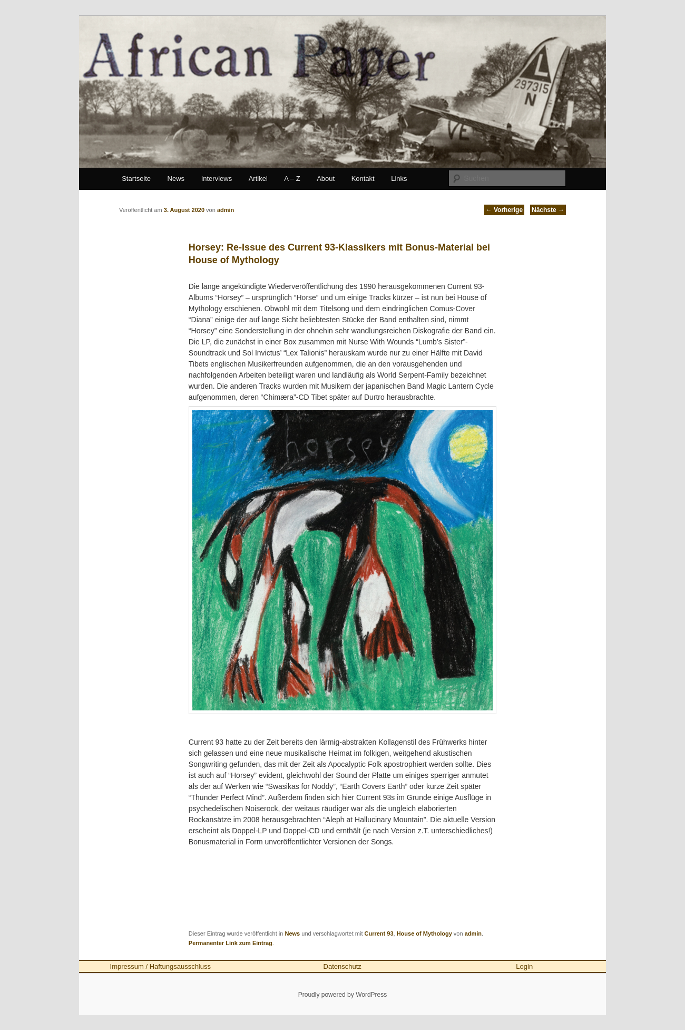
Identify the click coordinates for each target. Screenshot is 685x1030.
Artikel (258, 178)
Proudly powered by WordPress (342, 994)
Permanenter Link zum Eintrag (230, 943)
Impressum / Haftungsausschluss (160, 966)
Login (524, 966)
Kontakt (363, 178)
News (176, 178)
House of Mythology (424, 933)
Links (399, 178)
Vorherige (504, 210)
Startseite (136, 178)
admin (473, 933)
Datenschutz (342, 966)
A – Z (292, 178)
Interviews (216, 178)
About (326, 178)
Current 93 (379, 933)
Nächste (548, 210)
